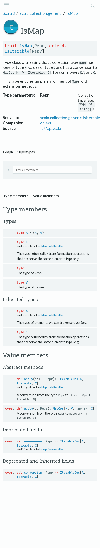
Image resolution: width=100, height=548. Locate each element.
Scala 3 (9, 13)
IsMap (72, 13)
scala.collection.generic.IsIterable (70, 118)
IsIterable (17, 51)
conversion (33, 442)
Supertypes (26, 152)
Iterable (24, 384)
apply (28, 380)
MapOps (58, 409)
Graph (8, 152)
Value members (46, 196)
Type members (15, 196)
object (45, 123)
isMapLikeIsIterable (51, 246)
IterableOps (68, 380)
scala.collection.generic (40, 13)
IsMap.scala (50, 128)
